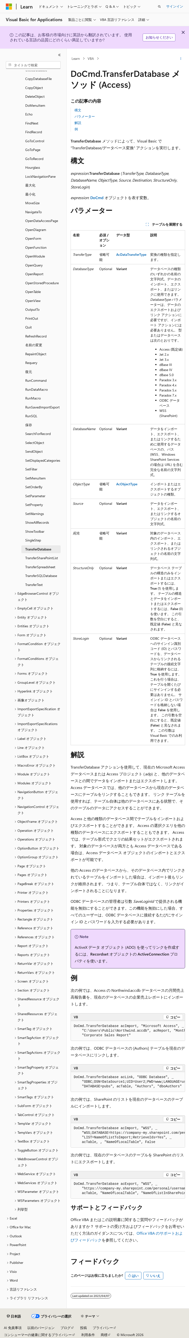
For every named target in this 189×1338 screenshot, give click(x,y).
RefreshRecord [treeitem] (36, 336)
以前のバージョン (41, 1327)
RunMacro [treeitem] (33, 398)
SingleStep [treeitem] (33, 540)
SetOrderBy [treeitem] (33, 487)
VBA (91, 58)
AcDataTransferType (131, 254)
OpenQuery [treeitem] (34, 265)
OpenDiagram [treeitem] (35, 229)
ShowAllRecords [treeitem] (37, 522)
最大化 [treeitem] (30, 185)
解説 (77, 122)
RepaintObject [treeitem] (35, 354)
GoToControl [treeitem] (34, 141)
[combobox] (33, 65)
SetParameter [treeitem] (35, 496)
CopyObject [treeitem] (34, 87)
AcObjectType (126, 484)
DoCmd (97, 197)
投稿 (83, 1327)
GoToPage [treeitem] (32, 149)
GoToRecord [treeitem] (34, 158)
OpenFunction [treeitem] (36, 247)
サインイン (174, 6)
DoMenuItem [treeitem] (35, 105)
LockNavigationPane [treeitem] (40, 176)
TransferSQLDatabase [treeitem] (41, 575)
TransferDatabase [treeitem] (38, 549)
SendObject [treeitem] (34, 451)
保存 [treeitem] (28, 425)
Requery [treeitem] (31, 362)
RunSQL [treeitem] (31, 416)
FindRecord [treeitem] (33, 132)
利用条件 (88, 1334)
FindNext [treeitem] (31, 123)
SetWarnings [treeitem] (34, 513)
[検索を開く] (159, 6)
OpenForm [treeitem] (33, 238)
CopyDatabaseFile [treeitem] (38, 78)
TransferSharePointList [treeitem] (41, 558)
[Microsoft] (9, 6)
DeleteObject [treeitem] (35, 96)
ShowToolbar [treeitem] (34, 531)
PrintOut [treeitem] (31, 318)
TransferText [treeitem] (34, 584)
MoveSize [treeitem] (32, 203)
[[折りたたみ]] (59, 55)
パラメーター (84, 116)
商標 (104, 1334)
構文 (77, 110)
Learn (76, 58)
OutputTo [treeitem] (32, 309)
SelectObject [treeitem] (34, 442)
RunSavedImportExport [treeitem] (42, 407)
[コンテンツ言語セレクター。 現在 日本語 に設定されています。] (14, 1316)
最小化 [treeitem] (30, 194)
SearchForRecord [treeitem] (38, 433)
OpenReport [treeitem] (34, 274)
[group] (128, 1031)
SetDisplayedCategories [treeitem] (42, 460)
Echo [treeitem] (29, 114)
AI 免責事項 (13, 1327)
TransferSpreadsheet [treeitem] (40, 567)
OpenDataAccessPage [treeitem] (41, 220)
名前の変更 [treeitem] (33, 345)
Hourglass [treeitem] (32, 167)
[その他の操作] (181, 58)
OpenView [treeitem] (33, 300)
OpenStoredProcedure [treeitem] (42, 283)
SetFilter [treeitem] (31, 469)
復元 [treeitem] (28, 371)
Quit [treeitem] (28, 327)
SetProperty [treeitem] (34, 504)
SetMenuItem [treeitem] (35, 478)
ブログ (65, 1327)
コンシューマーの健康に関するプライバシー (38, 1334)
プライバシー (103, 1327)
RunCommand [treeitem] (36, 380)
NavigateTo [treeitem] (33, 212)
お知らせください (159, 37)
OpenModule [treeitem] (35, 256)
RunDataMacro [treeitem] (36, 389)
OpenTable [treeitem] (33, 291)
